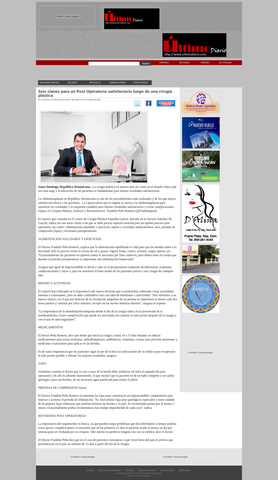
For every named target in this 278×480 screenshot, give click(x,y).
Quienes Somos (117, 83)
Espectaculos (184, 67)
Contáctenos (167, 470)
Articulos (94, 83)
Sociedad (225, 67)
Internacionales (164, 67)
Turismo (204, 63)
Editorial (184, 63)
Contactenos (140, 83)
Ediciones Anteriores (109, 470)
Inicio (90, 470)
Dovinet (147, 475)
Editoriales (185, 470)
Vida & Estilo (164, 72)
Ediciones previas (49, 83)
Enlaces (72, 83)
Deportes (204, 67)
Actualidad (225, 63)
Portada (164, 63)
